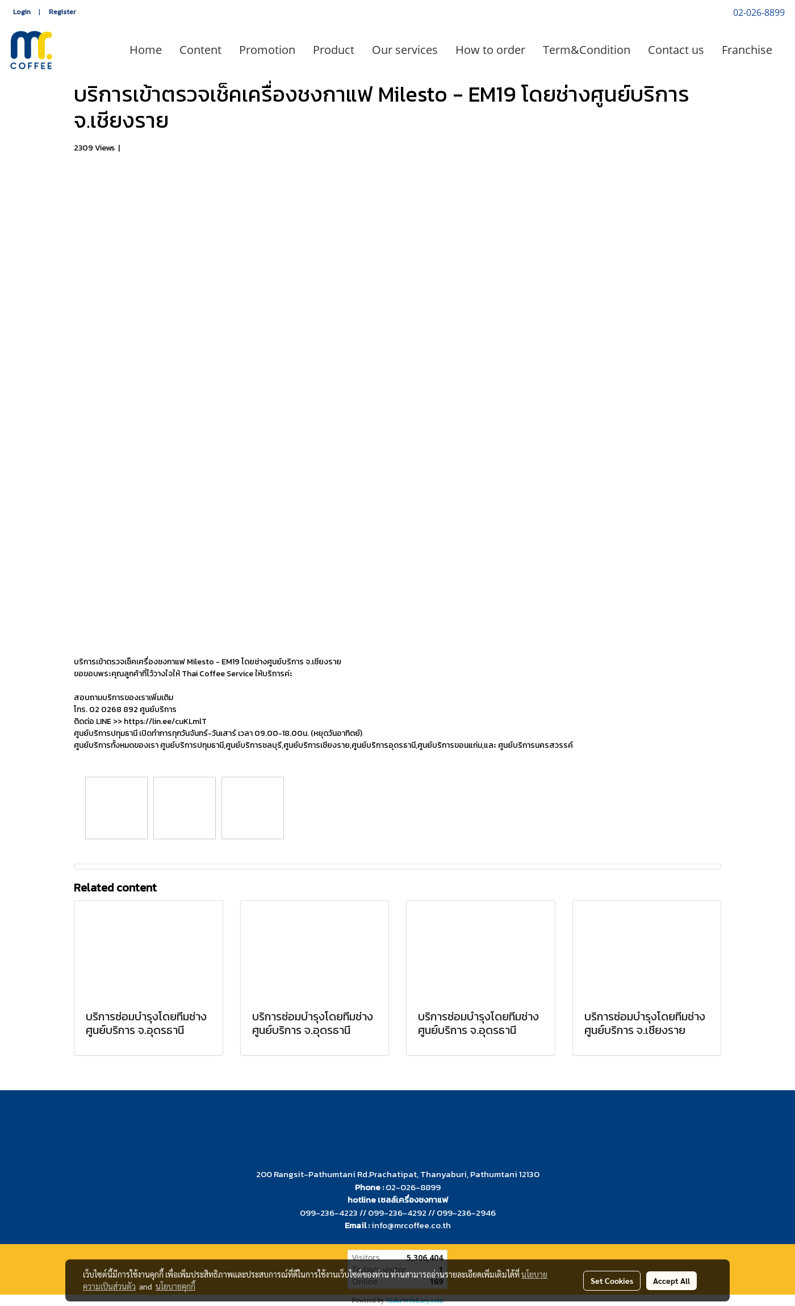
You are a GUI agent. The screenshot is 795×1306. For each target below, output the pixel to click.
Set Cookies (612, 1280)
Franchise (747, 49)
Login (22, 12)
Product (333, 49)
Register (62, 12)
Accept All (671, 1280)
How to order (490, 49)
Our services (405, 49)
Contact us (676, 49)
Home (145, 49)
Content (200, 49)
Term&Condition (586, 49)
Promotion (267, 49)
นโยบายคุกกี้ (175, 1286)
